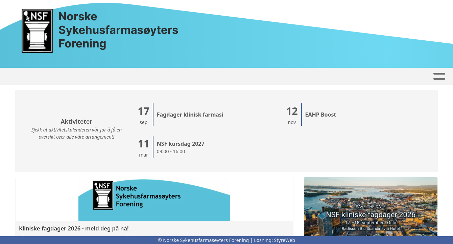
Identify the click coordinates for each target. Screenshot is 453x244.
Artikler (93, 76)
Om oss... (273, 76)
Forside (60, 76)
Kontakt (231, 76)
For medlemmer (377, 76)
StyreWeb (284, 240)
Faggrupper (184, 76)
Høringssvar (134, 76)
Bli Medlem (321, 76)
